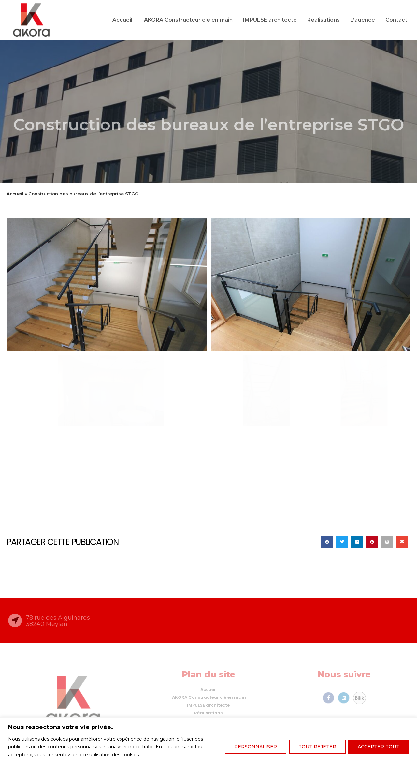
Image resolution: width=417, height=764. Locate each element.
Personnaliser (255, 747)
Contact (396, 20)
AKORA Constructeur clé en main (188, 20)
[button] (327, 542)
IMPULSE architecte (270, 20)
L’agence (362, 20)
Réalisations (323, 20)
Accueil (122, 20)
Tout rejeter (317, 747)
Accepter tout (378, 747)
